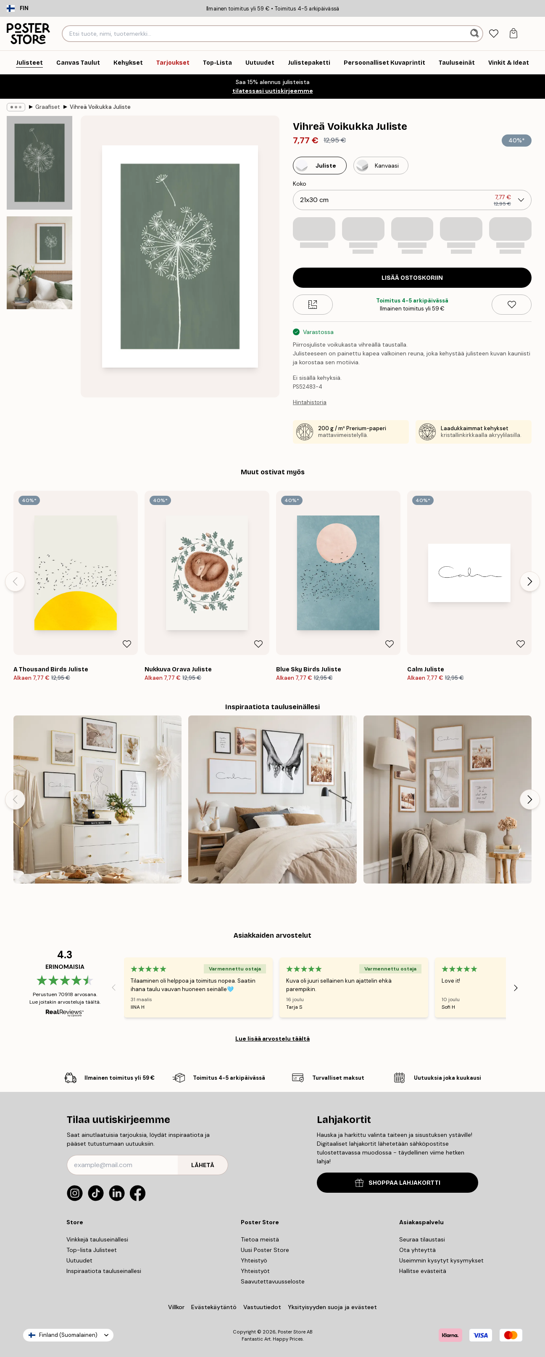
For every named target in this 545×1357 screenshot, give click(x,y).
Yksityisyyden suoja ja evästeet (332, 1307)
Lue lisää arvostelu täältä (272, 1038)
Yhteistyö (254, 1260)
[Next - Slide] (530, 581)
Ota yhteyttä (417, 1250)
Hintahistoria (309, 402)
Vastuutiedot (262, 1307)
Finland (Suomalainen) (68, 1335)
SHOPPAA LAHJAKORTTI (397, 1183)
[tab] (493, 33)
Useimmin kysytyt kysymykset (441, 1260)
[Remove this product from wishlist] (512, 305)
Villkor (176, 1307)
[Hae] (475, 33)
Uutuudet (79, 1260)
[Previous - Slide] (15, 581)
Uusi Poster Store (265, 1250)
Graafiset (47, 106)
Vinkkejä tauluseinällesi (97, 1239)
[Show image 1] (39, 163)
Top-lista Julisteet (91, 1250)
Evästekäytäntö (214, 1307)
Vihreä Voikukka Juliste (100, 106)
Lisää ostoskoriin (412, 277)
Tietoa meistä (260, 1239)
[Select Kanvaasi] (380, 165)
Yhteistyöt (255, 1271)
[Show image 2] (39, 262)
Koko (299, 183)
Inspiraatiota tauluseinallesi (103, 1271)
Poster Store (291, 1332)
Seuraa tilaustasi (422, 1239)
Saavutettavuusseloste (273, 1281)
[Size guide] (313, 305)
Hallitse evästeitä (422, 1271)
